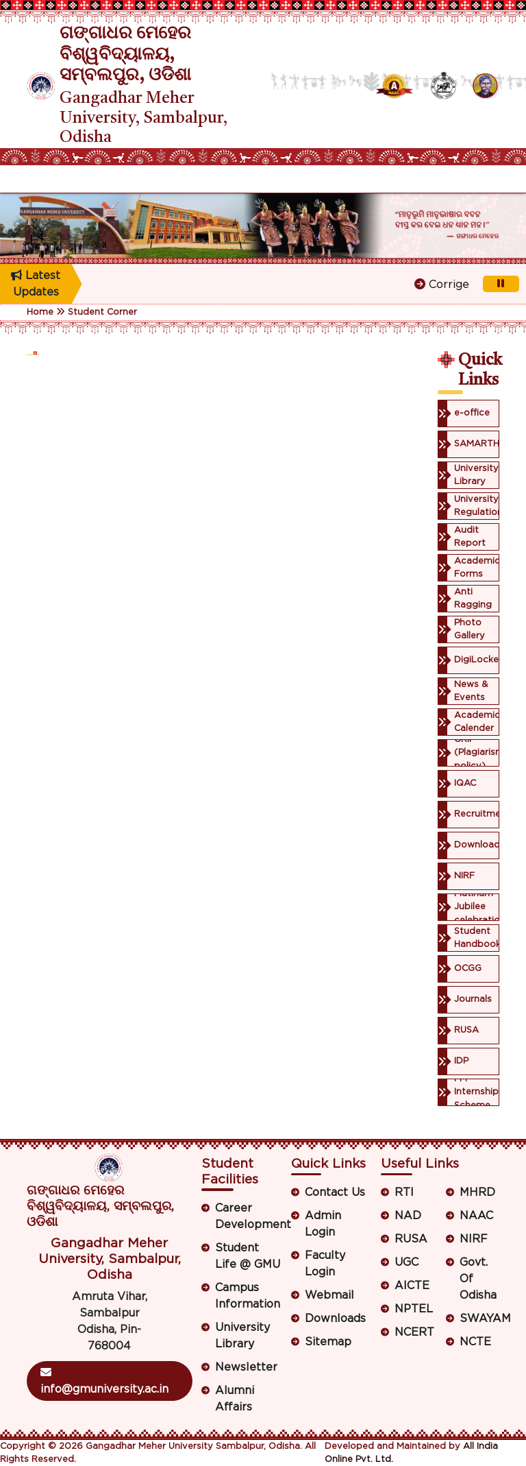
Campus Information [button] (247, 1296)
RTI (404, 1192)
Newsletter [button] (246, 1367)
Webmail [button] (329, 1295)
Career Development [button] (248, 1216)
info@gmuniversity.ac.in (104, 1381)
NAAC (476, 1215)
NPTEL (413, 1308)
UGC (406, 1262)
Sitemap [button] (328, 1341)
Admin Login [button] (323, 1224)
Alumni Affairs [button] (234, 1399)
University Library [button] (242, 1335)
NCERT (414, 1332)
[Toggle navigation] (35, 179)
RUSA (410, 1239)
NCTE (475, 1341)
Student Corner (102, 312)
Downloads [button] (335, 1318)
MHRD (477, 1192)
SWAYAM (479, 1318)
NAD (407, 1215)
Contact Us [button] (335, 1192)
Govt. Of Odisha (478, 1279)
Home (40, 312)
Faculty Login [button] (325, 1263)
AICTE (411, 1285)
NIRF (474, 1239)
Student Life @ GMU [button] (247, 1256)
